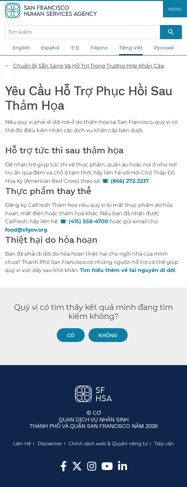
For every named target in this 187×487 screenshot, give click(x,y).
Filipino (99, 48)
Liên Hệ (22, 444)
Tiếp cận (164, 444)
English (21, 48)
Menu (175, 9)
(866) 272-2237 (130, 181)
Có (70, 335)
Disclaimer (50, 444)
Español (50, 48)
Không (107, 335)
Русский (164, 48)
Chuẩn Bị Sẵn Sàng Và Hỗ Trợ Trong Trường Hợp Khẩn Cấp (88, 66)
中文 (75, 48)
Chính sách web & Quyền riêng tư (108, 444)
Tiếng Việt (131, 48)
